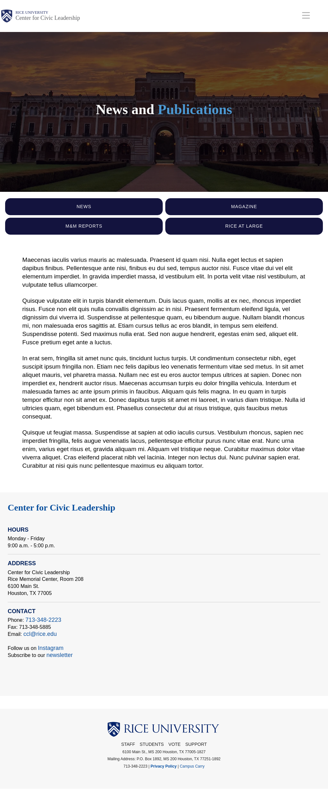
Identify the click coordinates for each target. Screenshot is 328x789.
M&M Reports (84, 226)
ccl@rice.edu (40, 634)
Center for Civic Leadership (47, 18)
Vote (174, 744)
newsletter (59, 655)
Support (196, 744)
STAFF (128, 744)
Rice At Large (244, 226)
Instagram (50, 648)
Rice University (31, 12)
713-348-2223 (43, 620)
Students (152, 744)
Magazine (244, 206)
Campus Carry (192, 766)
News (84, 206)
